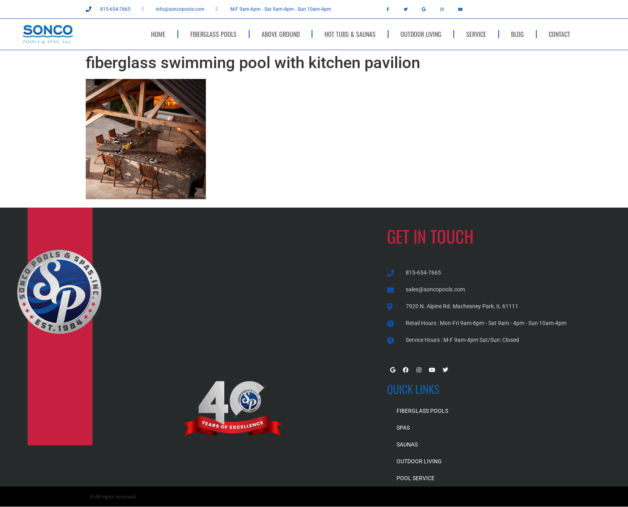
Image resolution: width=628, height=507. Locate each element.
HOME (158, 34)
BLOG (517, 34)
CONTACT (559, 34)
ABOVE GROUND (281, 34)
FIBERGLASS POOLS (213, 34)
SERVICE (476, 34)
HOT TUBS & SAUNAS (350, 34)
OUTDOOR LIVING (421, 34)
